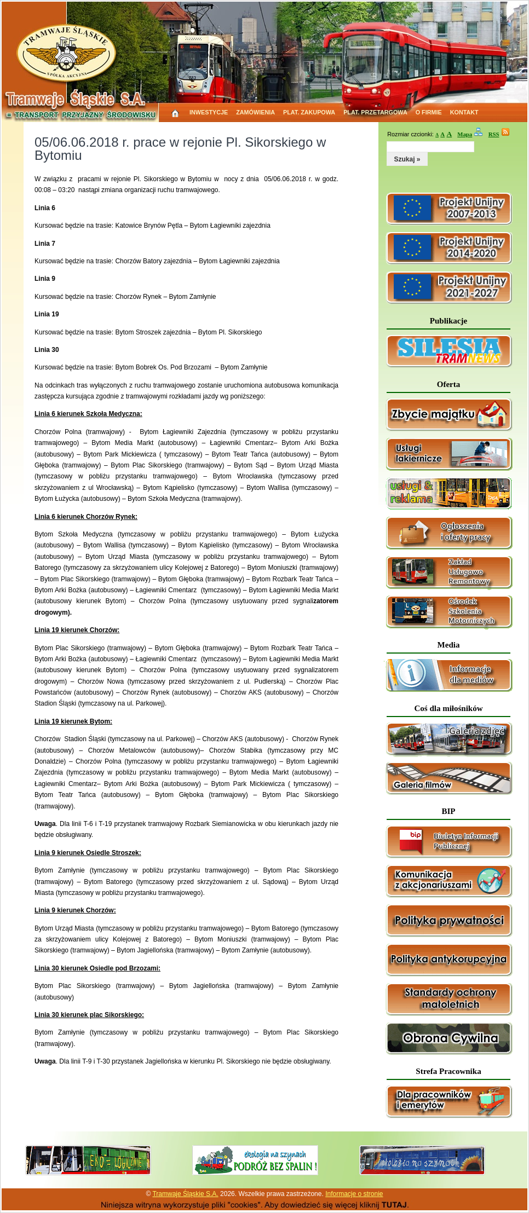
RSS (493, 134)
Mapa (464, 134)
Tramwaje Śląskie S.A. (185, 1194)
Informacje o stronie (354, 1194)
